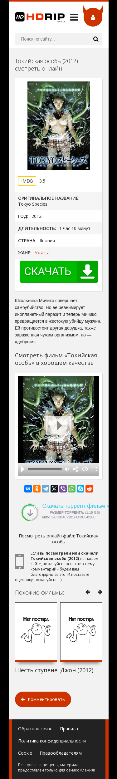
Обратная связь (35, 729)
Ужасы (42, 253)
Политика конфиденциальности (52, 741)
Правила (69, 729)
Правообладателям (61, 753)
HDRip (37, 17)
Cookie (25, 753)
